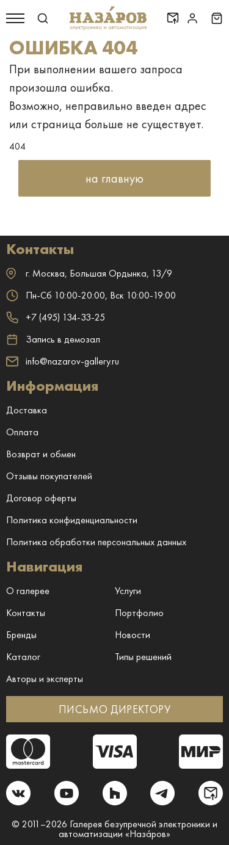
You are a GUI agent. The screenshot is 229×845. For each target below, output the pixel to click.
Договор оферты (41, 497)
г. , (89, 273)
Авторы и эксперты (44, 678)
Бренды (21, 634)
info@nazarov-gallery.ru (62, 361)
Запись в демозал (53, 339)
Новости (132, 634)
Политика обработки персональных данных (96, 541)
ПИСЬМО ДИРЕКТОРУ (114, 709)
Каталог (23, 656)
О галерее (27, 590)
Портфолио (139, 612)
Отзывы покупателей (49, 476)
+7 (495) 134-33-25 (55, 317)
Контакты (25, 612)
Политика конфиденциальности (71, 519)
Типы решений (143, 656)
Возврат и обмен (41, 454)
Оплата (22, 432)
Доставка (26, 410)
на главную (114, 178)
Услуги (128, 590)
